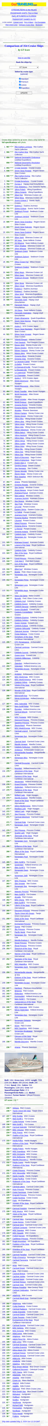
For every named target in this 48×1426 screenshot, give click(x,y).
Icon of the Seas (21, 564)
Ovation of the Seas (20, 1135)
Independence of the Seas (25, 1002)
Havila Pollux (18, 1141)
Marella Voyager (21, 744)
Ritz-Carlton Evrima (22, 176)
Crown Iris (17, 1380)
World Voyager (20, 399)
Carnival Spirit (20, 742)
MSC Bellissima (19, 1157)
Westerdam (19, 782)
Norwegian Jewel (21, 825)
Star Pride (19, 504)
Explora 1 (18, 291)
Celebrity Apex (20, 534)
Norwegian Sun (21, 736)
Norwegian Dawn (21, 870)
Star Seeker (19, 487)
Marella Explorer (21, 798)
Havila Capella (18, 1176)
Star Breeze (19, 501)
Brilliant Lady (20, 795)
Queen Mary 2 (20, 463)
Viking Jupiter (20, 444)
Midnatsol (16, 1394)
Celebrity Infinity (21, 682)
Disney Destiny (20, 348)
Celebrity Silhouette (22, 629)
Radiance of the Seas (23, 790)
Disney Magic (20, 474)
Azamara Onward (22, 542)
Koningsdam (20, 996)
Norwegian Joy (20, 537)
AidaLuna (16, 1358)
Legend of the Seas (22, 545)
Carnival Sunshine (20, 1345)
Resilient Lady (20, 809)
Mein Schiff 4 (20, 862)
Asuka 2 (18, 378)
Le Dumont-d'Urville (22, 367)
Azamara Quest (21, 515)
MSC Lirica (17, 1342)
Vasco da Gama (21, 596)
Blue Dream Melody (20, 1367)
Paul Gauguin (20, 342)
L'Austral (18, 520)
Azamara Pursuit (21, 493)
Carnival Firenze (19, 1353)
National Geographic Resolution (27, 163)
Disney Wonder (21, 471)
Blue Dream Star (19, 1392)
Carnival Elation (19, 1314)
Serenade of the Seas (23, 836)
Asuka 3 (18, 326)
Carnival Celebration (21, 1290)
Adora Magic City (19, 1350)
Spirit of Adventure (22, 460)
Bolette (17, 572)
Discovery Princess (22, 911)
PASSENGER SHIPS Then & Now (24, 13)
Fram (15, 1200)
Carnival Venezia (19, 1356)
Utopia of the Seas (22, 685)
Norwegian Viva (21, 575)
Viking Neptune (21, 435)
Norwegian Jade (21, 876)
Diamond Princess (22, 720)
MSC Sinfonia (18, 1328)
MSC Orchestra (19, 1154)
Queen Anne (20, 655)
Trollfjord (16, 1397)
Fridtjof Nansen (19, 1236)
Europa (17, 297)
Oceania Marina (21, 408)
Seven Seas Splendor (23, 227)
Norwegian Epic (21, 1015)
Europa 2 (18, 184)
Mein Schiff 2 (18, 1119)
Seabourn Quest (21, 251)
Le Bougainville (21, 370)
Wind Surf (18, 569)
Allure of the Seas (22, 851)
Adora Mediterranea (22, 806)
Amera (17, 482)
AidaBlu (16, 1386)
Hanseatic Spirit (21, 300)
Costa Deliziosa (21, 634)
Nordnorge (17, 1402)
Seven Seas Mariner (23, 321)
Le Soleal (18, 512)
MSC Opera (17, 1372)
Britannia (18, 991)
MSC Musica (18, 1211)
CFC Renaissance (22, 642)
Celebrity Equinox (22, 618)
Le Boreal (18, 529)
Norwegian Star (21, 886)
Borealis (18, 598)
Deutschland (20, 725)
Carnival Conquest (20, 1228)
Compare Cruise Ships (26, 25)
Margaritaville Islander (23, 972)
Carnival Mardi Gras (20, 1298)
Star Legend (19, 496)
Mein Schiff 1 (18, 1124)
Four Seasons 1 (21, 187)
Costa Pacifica (18, 1179)
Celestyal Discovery (20, 1369)
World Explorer (20, 402)
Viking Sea (19, 452)
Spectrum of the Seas (23, 949)
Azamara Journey (22, 498)
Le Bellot (18, 364)
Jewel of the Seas (22, 801)
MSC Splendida (21, 704)
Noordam (18, 768)
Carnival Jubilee (19, 1276)
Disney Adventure (22, 430)
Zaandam (18, 663)
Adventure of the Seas (23, 771)
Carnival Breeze (19, 1274)
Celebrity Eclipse (21, 626)
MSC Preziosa (20, 881)
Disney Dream (20, 416)
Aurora (17, 927)
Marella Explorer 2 (22, 940)
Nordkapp (16, 1411)
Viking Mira (19, 419)
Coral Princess (20, 558)
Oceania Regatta (21, 485)
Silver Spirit (19, 237)
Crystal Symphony (22, 181)
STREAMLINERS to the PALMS (24, 10)
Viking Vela (19, 427)
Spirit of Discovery (22, 457)
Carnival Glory (18, 1225)
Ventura (16, 1108)
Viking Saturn (20, 432)
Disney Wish (20, 345)
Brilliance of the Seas (23, 846)
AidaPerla (16, 1295)
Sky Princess (20, 929)
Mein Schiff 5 (20, 903)
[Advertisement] (24, 35)
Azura (17, 1026)
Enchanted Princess (23, 924)
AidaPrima (17, 1304)
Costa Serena (18, 1222)
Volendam (19, 666)
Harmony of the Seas (23, 776)
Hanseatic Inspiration (23, 313)
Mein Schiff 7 (20, 999)
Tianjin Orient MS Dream (24, 913)
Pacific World (20, 932)
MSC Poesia (18, 1133)
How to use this (24, 58)
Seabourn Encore (22, 278)
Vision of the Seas (20, 1214)
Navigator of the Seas (23, 959)
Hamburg (18, 988)
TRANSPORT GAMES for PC (24, 19)
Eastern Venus (20, 509)
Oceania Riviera (21, 405)
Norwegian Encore (22, 669)
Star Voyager (20, 884)
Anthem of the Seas (20, 1143)
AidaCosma (17, 1334)
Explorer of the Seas (23, 978)
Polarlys (16, 1416)
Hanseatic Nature (21, 305)
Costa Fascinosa (19, 1192)
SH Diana (18, 310)
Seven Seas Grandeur (23, 222)
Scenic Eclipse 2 (21, 200)
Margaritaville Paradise (24, 753)
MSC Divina (19, 900)
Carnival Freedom (20, 1209)
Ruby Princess (18, 1189)
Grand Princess (21, 784)
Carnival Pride (20, 822)
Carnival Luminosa (22, 647)
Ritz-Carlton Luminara (23, 147)
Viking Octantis (20, 192)
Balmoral (16, 1389)
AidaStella (17, 1375)
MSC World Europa (22, 728)
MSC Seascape (21, 1007)
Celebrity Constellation (24, 612)
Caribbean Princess (20, 1239)
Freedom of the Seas (21, 1244)
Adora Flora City (19, 1339)
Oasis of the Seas (22, 919)
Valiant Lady (19, 811)
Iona (14, 1271)
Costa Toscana (18, 1317)
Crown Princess (19, 1170)
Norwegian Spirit (21, 967)
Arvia (15, 1265)
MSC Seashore (21, 1028)
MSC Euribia (18, 1116)
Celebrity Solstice (21, 620)
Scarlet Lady (20, 833)
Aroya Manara (20, 490)
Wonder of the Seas (22, 690)
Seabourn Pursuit (21, 211)
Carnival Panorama (20, 1260)
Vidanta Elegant (21, 340)
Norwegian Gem (21, 841)
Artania (17, 1047)
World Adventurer (21, 381)
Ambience (19, 750)
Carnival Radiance (20, 1309)
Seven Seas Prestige (23, 171)
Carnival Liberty (19, 1187)
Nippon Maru (20, 353)
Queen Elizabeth (21, 609)
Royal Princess (20, 946)
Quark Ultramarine (22, 318)
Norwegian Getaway (23, 1020)
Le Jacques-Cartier (22, 362)
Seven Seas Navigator (23, 329)
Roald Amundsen (19, 1241)
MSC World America (23, 680)
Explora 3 (18, 206)
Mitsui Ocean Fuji (21, 262)
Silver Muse (19, 283)
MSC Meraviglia (19, 1173)
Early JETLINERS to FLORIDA (24, 16)
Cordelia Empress (20, 1347)
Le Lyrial (18, 507)
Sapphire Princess (22, 723)
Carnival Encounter (22, 763)
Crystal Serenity (21, 168)
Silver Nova (19, 198)
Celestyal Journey (22, 631)
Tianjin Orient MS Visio (22, 1111)
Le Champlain (20, 375)
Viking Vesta (19, 424)
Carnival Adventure (22, 817)
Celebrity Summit (21, 653)
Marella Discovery (22, 1042)
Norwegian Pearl (21, 857)
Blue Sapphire (20, 477)
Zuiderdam (19, 787)
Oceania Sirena (21, 526)
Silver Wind (19, 294)
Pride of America (19, 1257)
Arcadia (18, 897)
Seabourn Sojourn (22, 257)
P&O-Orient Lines (12, 25)
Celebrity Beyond (21, 607)
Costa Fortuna (18, 1122)
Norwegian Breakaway (24, 1031)
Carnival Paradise (20, 1255)
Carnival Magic (18, 1279)
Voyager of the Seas (21, 1203)
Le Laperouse (20, 373)
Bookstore (39, 25)
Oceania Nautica (21, 518)
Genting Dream (21, 466)
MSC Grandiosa (19, 1151)
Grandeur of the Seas (21, 1249)
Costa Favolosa (19, 1198)
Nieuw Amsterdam (22, 698)
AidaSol (16, 1383)
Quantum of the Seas (21, 1165)
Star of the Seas (21, 553)
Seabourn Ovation (22, 267)
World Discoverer (21, 386)
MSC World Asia (21, 677)
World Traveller (21, 391)
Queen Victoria (20, 623)
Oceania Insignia (21, 532)
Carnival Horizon (19, 1282)
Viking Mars (19, 438)
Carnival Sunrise (19, 1325)
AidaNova (16, 1336)
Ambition (18, 674)
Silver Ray (19, 195)
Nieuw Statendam (22, 1010)
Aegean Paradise (19, 1287)
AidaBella (16, 1361)
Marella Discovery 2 (20, 1160)
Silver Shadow (20, 246)
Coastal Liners (18, 22)
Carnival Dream (19, 1268)
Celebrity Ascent (21, 604)
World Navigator (21, 394)
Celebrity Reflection (22, 747)
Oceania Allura (20, 356)
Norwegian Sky (21, 935)
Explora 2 (18, 289)
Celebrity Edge (20, 550)
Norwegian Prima (21, 580)
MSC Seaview (18, 1230)
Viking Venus (20, 441)
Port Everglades (40, 22)
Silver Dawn (19, 275)
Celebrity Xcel (20, 601)
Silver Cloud (19, 286)
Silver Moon (19, 272)
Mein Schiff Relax (22, 706)
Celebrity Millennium (23, 658)
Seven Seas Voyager (23, 334)
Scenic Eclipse (20, 209)
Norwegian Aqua (21, 590)
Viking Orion (19, 446)
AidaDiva (16, 1364)
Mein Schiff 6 (20, 894)
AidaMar (16, 1378)
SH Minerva (19, 243)
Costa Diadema (19, 1306)
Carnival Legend (21, 731)
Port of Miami (28, 22)
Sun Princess (20, 830)
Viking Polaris (20, 189)
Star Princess (20, 814)
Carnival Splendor (20, 1127)
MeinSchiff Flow (21, 696)
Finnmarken (17, 1408)
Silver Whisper (20, 249)
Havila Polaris (18, 1149)
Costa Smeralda (19, 1312)
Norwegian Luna (21, 585)
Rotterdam (19, 994)
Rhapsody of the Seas (21, 1181)
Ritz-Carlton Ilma (21, 152)
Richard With (18, 1405)
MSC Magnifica (21, 964)
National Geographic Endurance (27, 157)
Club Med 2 (19, 561)
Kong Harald (18, 1414)
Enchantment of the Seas (23, 1320)
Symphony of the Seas (24, 637)
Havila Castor (18, 1162)
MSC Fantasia (20, 717)
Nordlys (16, 1400)
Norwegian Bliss (21, 758)
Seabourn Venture (22, 217)
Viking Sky (19, 449)
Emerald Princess (20, 1195)
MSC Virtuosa (18, 1130)
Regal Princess (21, 943)
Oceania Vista (20, 359)
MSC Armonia (18, 1331)
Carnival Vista (18, 1285)
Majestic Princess (22, 892)
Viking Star (19, 455)
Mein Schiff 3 (20, 868)
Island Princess (21, 523)
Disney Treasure (21, 351)
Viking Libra (19, 422)
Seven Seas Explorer (23, 232)
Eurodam (18, 709)
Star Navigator (20, 468)
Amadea (18, 410)
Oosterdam (19, 865)
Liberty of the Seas (22, 905)
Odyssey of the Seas (23, 1036)
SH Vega (18, 240)
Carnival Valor (18, 1219)
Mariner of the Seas (22, 954)
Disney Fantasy (21, 413)
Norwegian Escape (22, 983)
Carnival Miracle (21, 712)
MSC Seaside (18, 1233)
